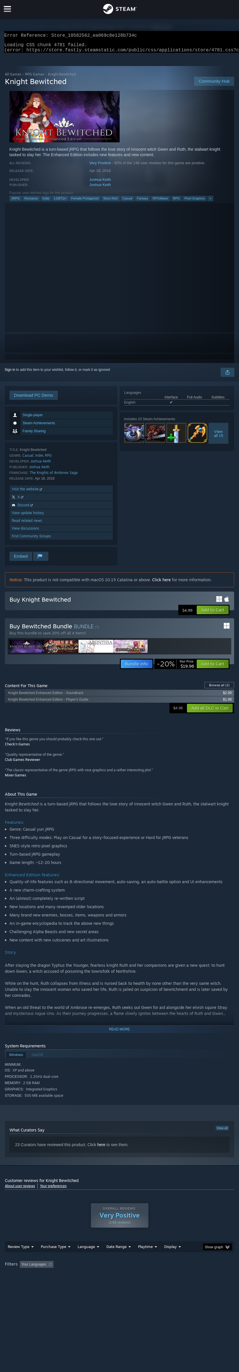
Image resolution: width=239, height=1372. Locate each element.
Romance (31, 202)
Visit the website (27, 492)
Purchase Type (53, 1258)
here (101, 1148)
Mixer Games (15, 778)
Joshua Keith (100, 183)
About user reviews (20, 1189)
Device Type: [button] (94, 1284)
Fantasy (142, 202)
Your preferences (53, 1189)
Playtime (145, 1258)
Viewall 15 (218, 437)
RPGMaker (160, 202)
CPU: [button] (50, 1284)
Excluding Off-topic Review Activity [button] (91, 1276)
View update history (28, 516)
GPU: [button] (69, 1284)
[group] (119, 1279)
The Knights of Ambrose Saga (54, 476)
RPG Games (34, 77)
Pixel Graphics (194, 202)
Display (170, 1258)
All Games (13, 77)
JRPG (16, 202)
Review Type (18, 1258)
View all (222, 1131)
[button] (212, 613)
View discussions (25, 532)
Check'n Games (17, 747)
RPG (176, 202)
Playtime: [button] (136, 1276)
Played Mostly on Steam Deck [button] (177, 1276)
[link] (175, 667)
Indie (46, 202)
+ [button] (210, 202)
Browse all (219, 689)
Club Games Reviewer (22, 763)
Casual (127, 202)
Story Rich (110, 202)
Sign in (10, 373)
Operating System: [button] (20, 1284)
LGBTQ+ (60, 202)
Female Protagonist (85, 202)
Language (86, 1258)
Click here (161, 583)
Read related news (27, 524)
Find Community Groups (31, 539)
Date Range (116, 1258)
